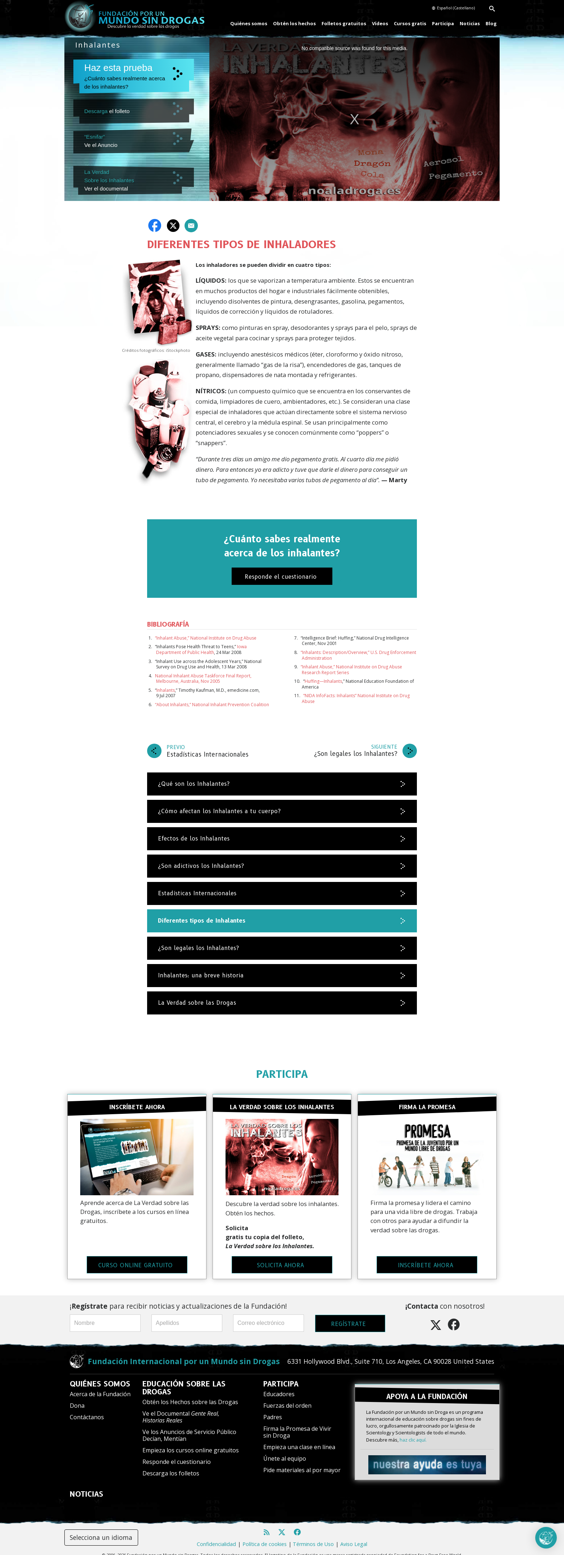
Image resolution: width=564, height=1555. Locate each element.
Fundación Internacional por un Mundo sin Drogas (184, 1354)
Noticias (470, 23)
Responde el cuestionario (176, 1454)
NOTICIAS (86, 1487)
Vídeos (380, 23)
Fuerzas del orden (287, 1398)
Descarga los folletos (170, 1466)
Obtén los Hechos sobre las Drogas (190, 1395)
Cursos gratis (410, 23)
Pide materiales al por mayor (302, 1463)
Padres (272, 1410)
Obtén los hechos (294, 23)
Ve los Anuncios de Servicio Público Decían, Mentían (189, 1428)
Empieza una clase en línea (299, 1440)
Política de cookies (264, 1536)
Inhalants (165, 690)
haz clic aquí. (413, 1428)
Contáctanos (87, 1410)
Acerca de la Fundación (100, 1387)
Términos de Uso (313, 1536)
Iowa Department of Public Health (201, 649)
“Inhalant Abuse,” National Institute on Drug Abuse (205, 638)
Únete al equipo (284, 1451)
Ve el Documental (180, 1409)
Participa (443, 23)
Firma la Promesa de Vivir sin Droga (297, 1424)
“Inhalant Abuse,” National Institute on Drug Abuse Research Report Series (351, 670)
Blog (491, 23)
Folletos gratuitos (344, 23)
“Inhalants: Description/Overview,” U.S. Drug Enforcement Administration (358, 655)
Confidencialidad (216, 1536)
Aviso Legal (353, 1536)
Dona (77, 1398)
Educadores (279, 1387)
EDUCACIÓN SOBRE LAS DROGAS (184, 1380)
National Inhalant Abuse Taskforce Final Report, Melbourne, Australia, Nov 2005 (203, 679)
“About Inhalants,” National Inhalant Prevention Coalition (212, 705)
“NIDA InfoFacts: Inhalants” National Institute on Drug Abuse (356, 698)
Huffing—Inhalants (323, 681)
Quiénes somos (248, 23)
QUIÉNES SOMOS (100, 1376)
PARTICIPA (282, 1074)
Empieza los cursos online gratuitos (190, 1443)
